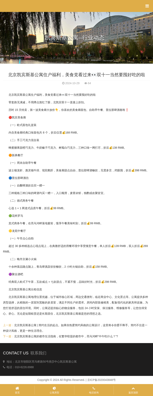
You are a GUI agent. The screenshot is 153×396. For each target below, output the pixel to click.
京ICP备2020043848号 (101, 379)
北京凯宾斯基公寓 (20, 296)
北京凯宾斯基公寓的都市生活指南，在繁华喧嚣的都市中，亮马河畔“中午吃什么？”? (66, 336)
